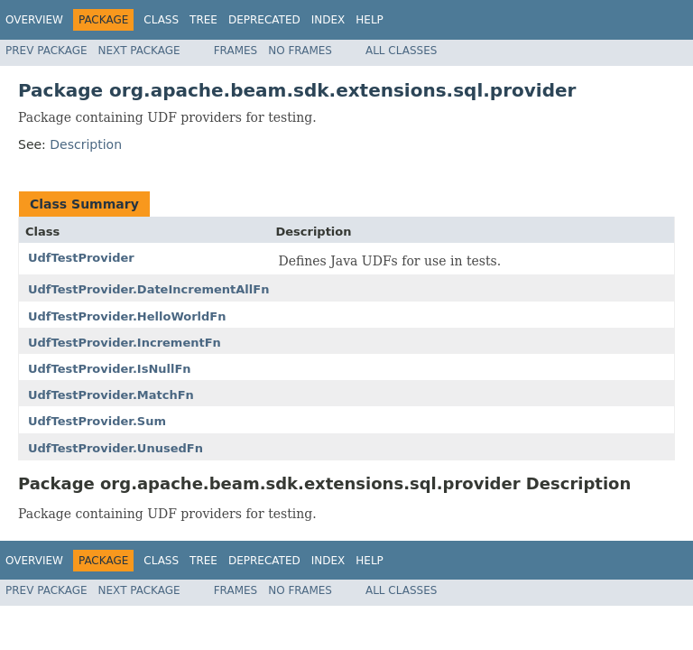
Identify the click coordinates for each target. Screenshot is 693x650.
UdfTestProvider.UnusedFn (115, 448)
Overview (34, 20)
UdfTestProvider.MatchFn (111, 395)
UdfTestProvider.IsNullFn (109, 369)
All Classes (401, 50)
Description (86, 144)
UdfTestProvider (81, 258)
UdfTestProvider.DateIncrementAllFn (148, 289)
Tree (203, 20)
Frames (236, 50)
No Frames (300, 50)
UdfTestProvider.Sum (97, 421)
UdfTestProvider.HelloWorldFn (127, 316)
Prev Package (46, 50)
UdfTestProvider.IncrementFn (124, 342)
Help (369, 20)
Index (328, 20)
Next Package (139, 50)
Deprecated (264, 20)
